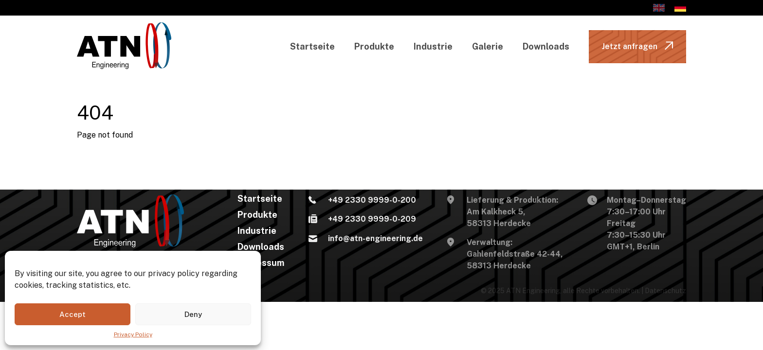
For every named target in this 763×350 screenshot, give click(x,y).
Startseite (312, 46)
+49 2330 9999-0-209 (362, 220)
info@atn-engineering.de (366, 239)
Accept (72, 314)
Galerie (487, 46)
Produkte (374, 46)
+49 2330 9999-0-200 (362, 200)
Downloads (546, 46)
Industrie (433, 46)
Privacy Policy (133, 334)
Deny (193, 314)
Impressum (260, 263)
